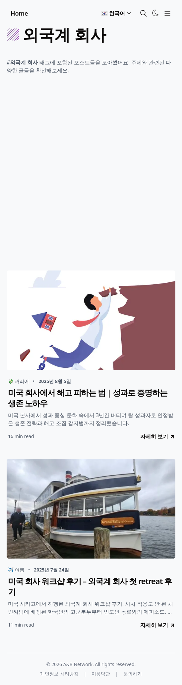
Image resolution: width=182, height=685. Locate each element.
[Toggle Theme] (155, 13)
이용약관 (100, 673)
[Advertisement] (91, 174)
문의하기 (132, 673)
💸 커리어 (18, 381)
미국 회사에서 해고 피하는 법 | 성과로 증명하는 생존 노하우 (87, 398)
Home (19, 13)
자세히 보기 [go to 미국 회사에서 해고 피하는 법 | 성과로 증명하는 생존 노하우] (157, 436)
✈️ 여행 (16, 570)
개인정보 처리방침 (59, 673)
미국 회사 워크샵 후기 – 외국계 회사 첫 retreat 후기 (90, 586)
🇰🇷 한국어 (116, 13)
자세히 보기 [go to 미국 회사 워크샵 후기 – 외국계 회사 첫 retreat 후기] (157, 625)
